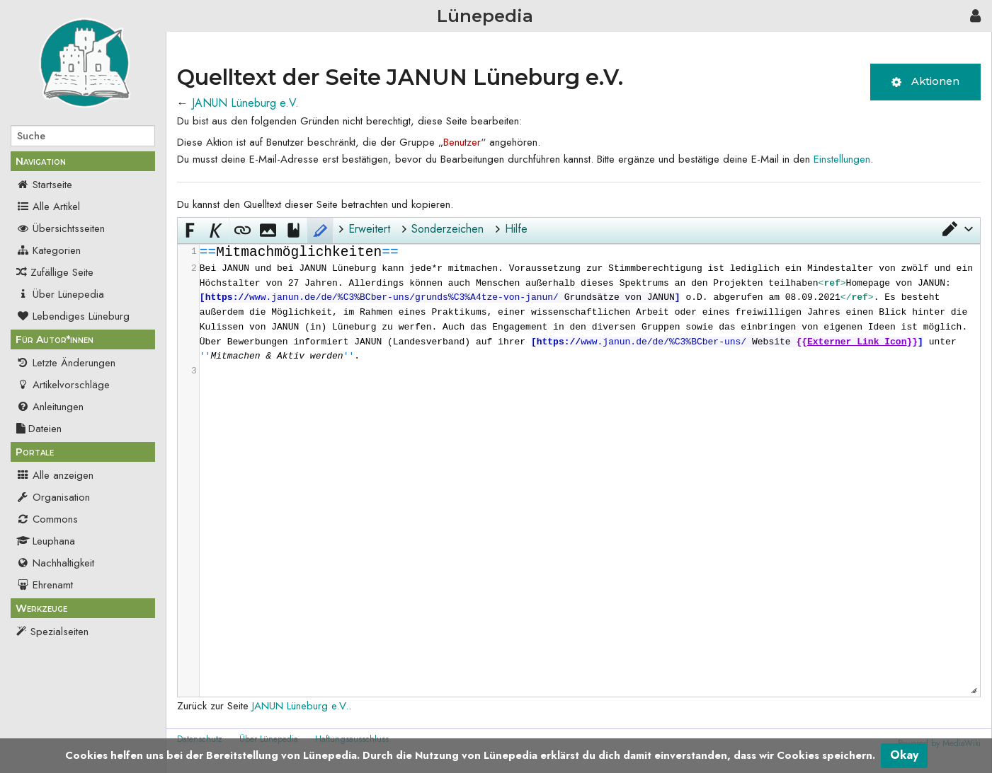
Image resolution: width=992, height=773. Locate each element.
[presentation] (589, 312)
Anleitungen (50, 406)
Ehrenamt (44, 585)
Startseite (44, 184)
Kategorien (48, 250)
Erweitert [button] (369, 229)
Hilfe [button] (516, 229)
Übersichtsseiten (60, 228)
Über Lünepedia (60, 294)
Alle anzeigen (54, 475)
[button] (956, 229)
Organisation (53, 497)
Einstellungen (842, 159)
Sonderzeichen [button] (447, 229)
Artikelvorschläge (63, 385)
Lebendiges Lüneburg (73, 316)
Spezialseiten (59, 631)
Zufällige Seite (61, 272)
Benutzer (462, 142)
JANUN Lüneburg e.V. (245, 103)
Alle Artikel (48, 206)
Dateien (39, 428)
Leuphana (45, 541)
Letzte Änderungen (65, 363)
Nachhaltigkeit (55, 563)
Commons (47, 519)
